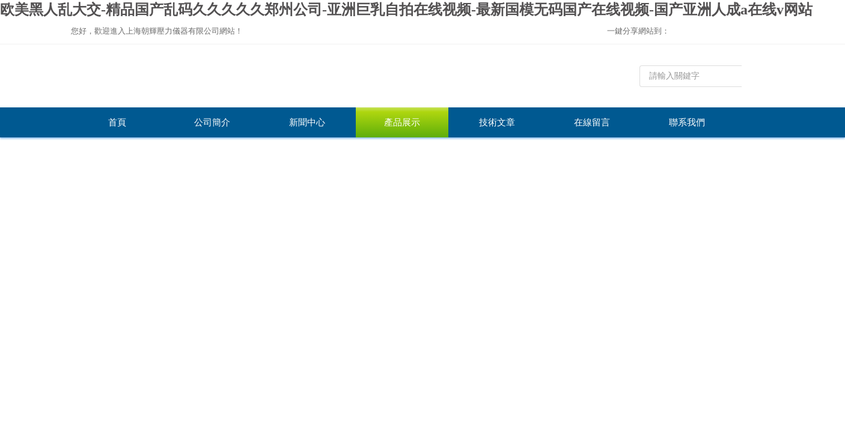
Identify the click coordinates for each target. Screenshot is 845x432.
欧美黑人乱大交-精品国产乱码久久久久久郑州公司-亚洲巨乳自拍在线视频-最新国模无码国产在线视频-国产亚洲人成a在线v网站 (406, 9)
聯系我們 (687, 122)
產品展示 (402, 122)
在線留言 (592, 122)
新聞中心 (307, 122)
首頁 (117, 122)
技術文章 (497, 122)
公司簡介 (212, 122)
